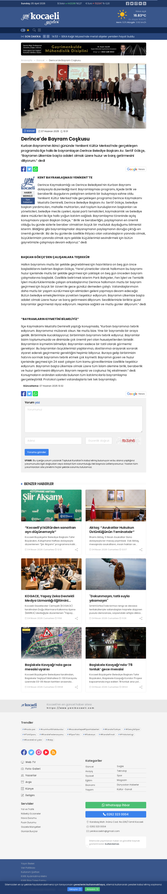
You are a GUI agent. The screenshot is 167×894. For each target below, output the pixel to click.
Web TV (28, 762)
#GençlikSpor (132, 729)
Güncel (40, 60)
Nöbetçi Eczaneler (31, 813)
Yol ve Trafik (27, 809)
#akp (49, 739)
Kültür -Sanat (124, 789)
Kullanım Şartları (30, 872)
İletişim (28, 795)
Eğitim (88, 780)
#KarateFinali (107, 734)
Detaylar (75, 889)
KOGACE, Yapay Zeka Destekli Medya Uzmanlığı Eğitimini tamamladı (49, 598)
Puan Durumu (28, 822)
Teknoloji (122, 770)
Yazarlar (29, 775)
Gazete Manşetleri (31, 826)
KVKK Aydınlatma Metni (34, 876)
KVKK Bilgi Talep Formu (33, 880)
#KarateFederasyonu (51, 734)
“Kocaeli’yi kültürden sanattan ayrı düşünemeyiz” (50, 529)
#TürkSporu (29, 734)
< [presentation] (44, 36)
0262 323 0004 (116, 814)
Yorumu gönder (36, 452)
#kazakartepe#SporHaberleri (83, 729)
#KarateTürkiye (111, 729)
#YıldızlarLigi (125, 734)
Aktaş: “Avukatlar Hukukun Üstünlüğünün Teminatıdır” (112, 529)
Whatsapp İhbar (116, 805)
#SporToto (73, 734)
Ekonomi (90, 785)
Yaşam (89, 789)
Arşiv (26, 782)
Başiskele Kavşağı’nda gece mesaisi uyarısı (48, 667)
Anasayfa (26, 60)
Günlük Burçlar (29, 831)
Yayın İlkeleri (27, 863)
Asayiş (89, 771)
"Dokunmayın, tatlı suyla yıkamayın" (109, 598)
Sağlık (120, 766)
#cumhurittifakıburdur (51, 729)
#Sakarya (89, 734)
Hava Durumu (29, 818)
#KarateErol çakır (32, 739)
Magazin (122, 780)
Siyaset (89, 775)
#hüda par (28, 729)
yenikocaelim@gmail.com (105, 831)
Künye (27, 788)
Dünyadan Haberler (128, 784)
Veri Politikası (28, 867)
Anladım (92, 889)
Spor (119, 775)
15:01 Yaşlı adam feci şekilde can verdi (77, 36)
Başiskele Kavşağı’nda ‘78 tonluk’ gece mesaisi (111, 667)
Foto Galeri (30, 769)
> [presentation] (48, 36)
